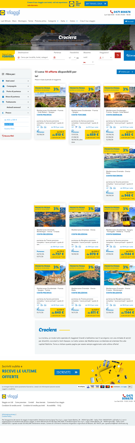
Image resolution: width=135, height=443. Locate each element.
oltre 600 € (9, 124)
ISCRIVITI (67, 389)
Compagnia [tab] (9, 86)
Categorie (52, 21)
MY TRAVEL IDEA (96, 3)
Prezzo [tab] (6, 113)
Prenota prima (40, 21)
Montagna (22, 21)
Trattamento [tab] (9, 102)
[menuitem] (5, 21)
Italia (63, 21)
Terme (30, 21)
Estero (72, 21)
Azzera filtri (8, 136)
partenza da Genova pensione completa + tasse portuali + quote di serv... (84, 123)
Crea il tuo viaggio (87, 21)
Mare (14, 21)
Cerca (131, 55)
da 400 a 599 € (10, 120)
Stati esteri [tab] (8, 81)
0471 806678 (122, 12)
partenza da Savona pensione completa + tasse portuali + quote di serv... (50, 123)
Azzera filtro (9, 128)
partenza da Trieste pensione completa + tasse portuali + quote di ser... (84, 186)
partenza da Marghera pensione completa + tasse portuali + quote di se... (119, 186)
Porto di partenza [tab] (11, 91)
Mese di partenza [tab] (11, 96)
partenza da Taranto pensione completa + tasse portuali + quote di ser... (50, 186)
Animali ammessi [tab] (11, 107)
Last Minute (6, 21)
